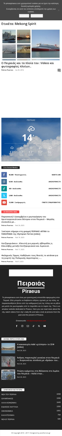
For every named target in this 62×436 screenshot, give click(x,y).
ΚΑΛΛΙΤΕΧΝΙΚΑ (7, 415)
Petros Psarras (7, 70)
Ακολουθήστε (55, 182)
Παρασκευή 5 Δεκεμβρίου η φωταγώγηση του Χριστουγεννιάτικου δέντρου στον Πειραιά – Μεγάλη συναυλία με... (27, 219)
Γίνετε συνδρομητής (51, 202)
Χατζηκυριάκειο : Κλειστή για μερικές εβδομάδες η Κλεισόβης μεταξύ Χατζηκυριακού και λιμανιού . (26, 244)
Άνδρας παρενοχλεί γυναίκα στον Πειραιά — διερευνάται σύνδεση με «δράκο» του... (38, 359)
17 (59, 70)
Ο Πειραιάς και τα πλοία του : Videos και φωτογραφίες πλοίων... (27, 64)
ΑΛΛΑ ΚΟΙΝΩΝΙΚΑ (8, 403)
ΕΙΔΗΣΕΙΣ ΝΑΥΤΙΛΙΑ (9, 407)
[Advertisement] (31, 97)
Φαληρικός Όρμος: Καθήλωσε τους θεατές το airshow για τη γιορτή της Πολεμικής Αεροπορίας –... (29, 256)
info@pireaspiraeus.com (36, 321)
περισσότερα (37, 16)
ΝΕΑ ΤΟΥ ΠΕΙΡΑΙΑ (8, 394)
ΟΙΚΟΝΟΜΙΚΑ (7, 411)
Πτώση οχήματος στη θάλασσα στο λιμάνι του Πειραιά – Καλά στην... (38, 372)
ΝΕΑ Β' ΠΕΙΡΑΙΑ (7, 419)
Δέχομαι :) (24, 16)
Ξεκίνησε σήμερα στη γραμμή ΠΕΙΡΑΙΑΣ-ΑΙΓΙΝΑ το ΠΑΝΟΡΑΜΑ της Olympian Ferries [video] (25, 232)
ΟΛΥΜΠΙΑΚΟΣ (7, 399)
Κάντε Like (56, 175)
